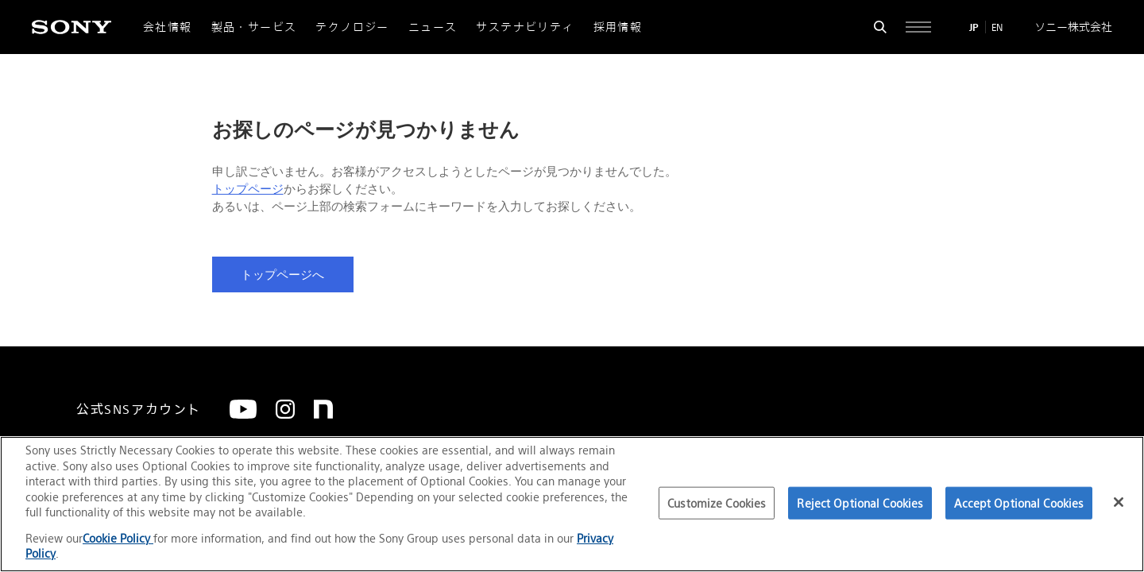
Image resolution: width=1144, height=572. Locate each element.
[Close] (1118, 502)
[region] (572, 504)
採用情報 (618, 27)
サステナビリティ (525, 27)
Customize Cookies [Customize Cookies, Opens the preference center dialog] (716, 502)
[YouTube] (243, 409)
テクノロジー (351, 27)
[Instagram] (285, 409)
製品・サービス (254, 27)
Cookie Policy (118, 538)
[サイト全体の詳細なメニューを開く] (918, 27)
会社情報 (167, 27)
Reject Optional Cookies (860, 502)
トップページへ (282, 275)
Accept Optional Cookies (1019, 502)
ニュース (433, 27)
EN (997, 27)
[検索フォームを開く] (880, 27)
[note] (323, 409)
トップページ (248, 189)
